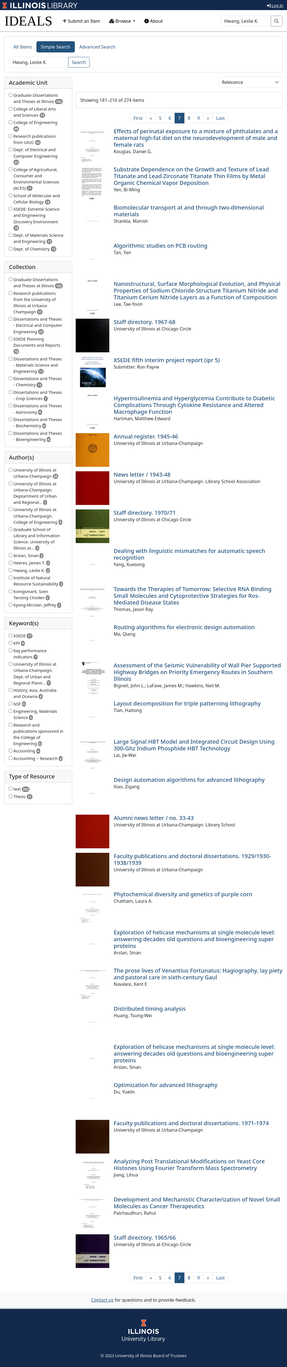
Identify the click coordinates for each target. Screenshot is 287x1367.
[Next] (208, 118)
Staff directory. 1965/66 (145, 1237)
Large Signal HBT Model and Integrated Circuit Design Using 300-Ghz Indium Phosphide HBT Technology (194, 745)
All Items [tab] (22, 47)
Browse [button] (120, 21)
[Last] (220, 118)
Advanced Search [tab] (97, 47)
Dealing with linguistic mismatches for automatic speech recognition (189, 554)
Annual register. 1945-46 (146, 436)
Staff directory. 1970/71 (145, 512)
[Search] (246, 21)
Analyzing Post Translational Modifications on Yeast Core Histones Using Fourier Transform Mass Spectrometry (189, 1164)
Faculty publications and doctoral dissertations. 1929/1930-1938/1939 (192, 859)
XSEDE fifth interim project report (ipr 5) (167, 360)
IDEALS (28, 20)
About (153, 21)
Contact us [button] (102, 1300)
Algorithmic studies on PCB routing (161, 245)
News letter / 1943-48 (142, 474)
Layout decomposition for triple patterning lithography (187, 703)
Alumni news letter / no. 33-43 (154, 818)
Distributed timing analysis (150, 1008)
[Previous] (151, 118)
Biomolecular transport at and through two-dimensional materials (189, 211)
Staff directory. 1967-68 (145, 322)
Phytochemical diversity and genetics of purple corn (183, 894)
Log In (275, 5)
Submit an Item (81, 21)
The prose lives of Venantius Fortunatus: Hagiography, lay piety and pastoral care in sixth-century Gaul (198, 974)
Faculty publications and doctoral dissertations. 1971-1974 (191, 1123)
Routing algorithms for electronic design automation (184, 627)
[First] (138, 118)
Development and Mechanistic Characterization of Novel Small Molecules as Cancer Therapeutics (197, 1203)
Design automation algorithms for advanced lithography (189, 780)
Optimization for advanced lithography (165, 1085)
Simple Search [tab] (56, 47)
